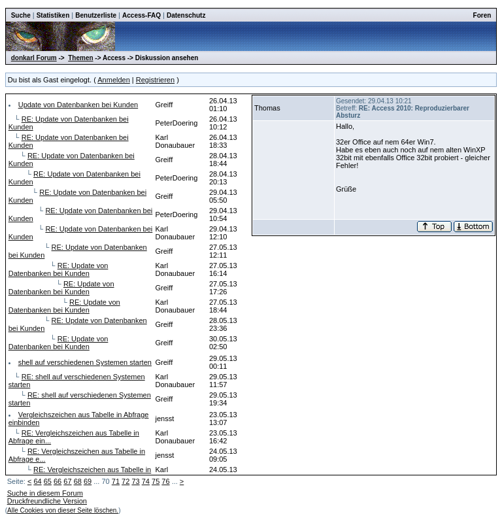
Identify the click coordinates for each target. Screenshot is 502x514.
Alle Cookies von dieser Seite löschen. (62, 510)
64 (37, 481)
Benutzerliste (95, 15)
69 (88, 481)
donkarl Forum (34, 57)
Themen (80, 57)
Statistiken (53, 15)
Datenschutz (186, 15)
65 (48, 481)
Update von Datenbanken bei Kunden (78, 105)
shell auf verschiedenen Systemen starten (85, 362)
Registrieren (155, 80)
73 (135, 481)
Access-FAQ (141, 15)
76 (165, 481)
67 (67, 481)
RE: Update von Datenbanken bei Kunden (58, 269)
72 (125, 481)
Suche (21, 15)
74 (146, 481)
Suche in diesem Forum (45, 493)
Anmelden (113, 80)
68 (78, 481)
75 (155, 481)
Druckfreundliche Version (47, 501)
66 (57, 481)
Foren (482, 15)
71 (116, 481)
